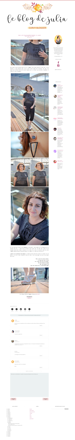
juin (8, 426)
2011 (8, 434)
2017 (8, 415)
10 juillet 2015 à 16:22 (17, 362)
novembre (10, 418)
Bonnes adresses (32, 411)
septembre (10, 420)
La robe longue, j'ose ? (11, 424)
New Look (38, 294)
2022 (8, 410)
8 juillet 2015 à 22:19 (17, 341)
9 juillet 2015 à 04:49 (17, 352)
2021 (8, 411)
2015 (8, 417)
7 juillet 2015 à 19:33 (17, 321)
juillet (9, 422)
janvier (9, 430)
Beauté (31, 409)
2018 (8, 414)
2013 (8, 432)
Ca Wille (16, 320)
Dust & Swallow (17, 361)
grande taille (31, 418)
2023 (8, 409)
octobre (9, 419)
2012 (8, 433)
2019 (8, 413)
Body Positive (32, 410)
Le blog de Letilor (17, 330)
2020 (8, 412)
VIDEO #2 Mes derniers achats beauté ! (14, 423)
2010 (8, 435)
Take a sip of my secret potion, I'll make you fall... (15, 425)
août (9, 421)
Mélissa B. (16, 340)
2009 (8, 436)
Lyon (30, 414)
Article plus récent (13, 399)
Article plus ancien (45, 399)
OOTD (31, 417)
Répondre (41, 325)
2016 (8, 416)
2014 (8, 431)
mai (9, 427)
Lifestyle (31, 413)
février (9, 429)
